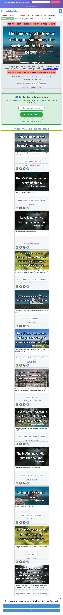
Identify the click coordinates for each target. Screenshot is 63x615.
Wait (36, 407)
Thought (28, 486)
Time (43, 207)
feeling (42, 87)
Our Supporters (19, 15)
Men (31, 289)
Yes (31, 606)
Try (27, 289)
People (31, 446)
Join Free (55, 2)
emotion (42, 443)
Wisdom (52, 15)
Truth (36, 285)
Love (44, 15)
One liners (33, 443)
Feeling (33, 91)
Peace (31, 207)
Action (37, 250)
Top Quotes (30, 19)
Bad (29, 328)
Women (43, 285)
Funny (30, 15)
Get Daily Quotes (31, 119)
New (38, 19)
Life (24, 364)
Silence (42, 407)
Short (34, 87)
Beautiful (31, 171)
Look (22, 289)
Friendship (48, 19)
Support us (7, 15)
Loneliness (22, 207)
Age (18, 285)
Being (25, 171)
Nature (30, 364)
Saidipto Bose (50, 70)
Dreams (23, 482)
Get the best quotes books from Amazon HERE (31, 24)
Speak (32, 407)
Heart (29, 482)
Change (19, 364)
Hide (39, 91)
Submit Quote (8, 19)
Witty (38, 15)
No (31, 610)
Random (20, 19)
